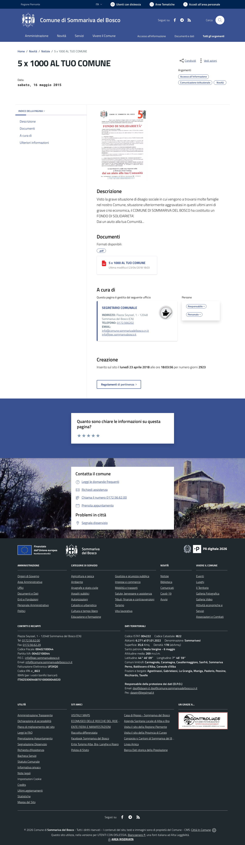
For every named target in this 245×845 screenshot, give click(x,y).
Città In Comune (201, 830)
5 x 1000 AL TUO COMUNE (127, 262)
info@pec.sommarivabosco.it (119, 334)
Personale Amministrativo (33, 605)
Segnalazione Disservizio (32, 744)
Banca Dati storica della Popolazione (146, 750)
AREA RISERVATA (120, 839)
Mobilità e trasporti (126, 588)
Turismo (119, 605)
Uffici (21, 588)
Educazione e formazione (86, 617)
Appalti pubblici (80, 593)
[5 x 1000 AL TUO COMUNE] (104, 263)
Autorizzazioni (79, 599)
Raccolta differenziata (84, 732)
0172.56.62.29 (32, 645)
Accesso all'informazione (151, 36)
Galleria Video (204, 599)
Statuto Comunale (29, 761)
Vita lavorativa (123, 611)
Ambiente (77, 582)
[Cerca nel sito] (219, 20)
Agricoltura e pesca (82, 576)
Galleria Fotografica (207, 593)
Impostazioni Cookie (29, 779)
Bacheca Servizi (27, 756)
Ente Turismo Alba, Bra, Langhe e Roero (95, 744)
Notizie (45, 51)
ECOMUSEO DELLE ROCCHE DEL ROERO (96, 721)
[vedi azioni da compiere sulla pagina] (207, 61)
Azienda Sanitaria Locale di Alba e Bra (146, 721)
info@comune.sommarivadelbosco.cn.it (125, 330)
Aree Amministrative (30, 582)
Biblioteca (166, 582)
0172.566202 (125, 322)
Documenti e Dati (28, 593)
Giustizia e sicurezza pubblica (132, 576)
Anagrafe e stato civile (84, 588)
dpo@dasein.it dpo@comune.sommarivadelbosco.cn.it (165, 688)
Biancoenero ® (136, 835)
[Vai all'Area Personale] (201, 4)
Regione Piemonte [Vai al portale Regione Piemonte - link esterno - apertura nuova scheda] (30, 4)
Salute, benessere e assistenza (133, 593)
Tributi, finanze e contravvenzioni (134, 599)
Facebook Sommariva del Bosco (90, 738)
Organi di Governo (28, 576)
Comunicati (167, 588)
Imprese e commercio (128, 582)
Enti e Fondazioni (28, 599)
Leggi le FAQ (25, 732)
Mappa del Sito (26, 802)
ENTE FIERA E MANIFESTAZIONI (91, 727)
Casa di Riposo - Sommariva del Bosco (147, 715)
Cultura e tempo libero (84, 611)
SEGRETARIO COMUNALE (119, 307)
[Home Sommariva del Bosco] (70, 20)
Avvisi (163, 599)
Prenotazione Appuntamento (35, 738)
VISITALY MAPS (80, 715)
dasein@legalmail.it (142, 692)
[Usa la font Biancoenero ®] (125, 4)
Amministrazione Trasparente (35, 715)
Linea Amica (131, 744)
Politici (21, 611)
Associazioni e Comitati (210, 617)
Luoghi (200, 582)
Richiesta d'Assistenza (31, 750)
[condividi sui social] (187, 61)
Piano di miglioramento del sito (36, 727)
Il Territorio (202, 588)
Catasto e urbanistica (84, 605)
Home (21, 51)
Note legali (24, 773)
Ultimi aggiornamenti (30, 790)
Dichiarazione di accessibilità (34, 721)
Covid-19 (165, 593)
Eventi (200, 576)
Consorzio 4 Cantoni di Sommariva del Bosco (150, 738)
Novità (33, 51)
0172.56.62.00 (31, 640)
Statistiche (24, 796)
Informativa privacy (29, 767)
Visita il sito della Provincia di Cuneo (145, 732)
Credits (22, 785)
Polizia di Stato (80, 750)
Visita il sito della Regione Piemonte (145, 727)
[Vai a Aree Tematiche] (162, 4)
